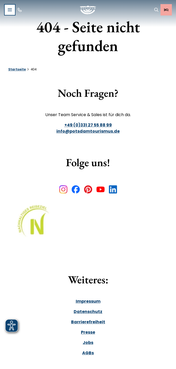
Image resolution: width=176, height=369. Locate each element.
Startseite (17, 69)
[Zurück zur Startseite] (88, 9)
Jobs (88, 343)
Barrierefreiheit (88, 322)
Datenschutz (88, 312)
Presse (88, 332)
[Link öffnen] (35, 225)
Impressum (88, 301)
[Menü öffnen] (10, 9)
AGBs (88, 353)
